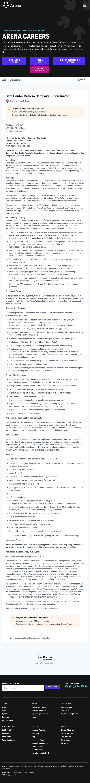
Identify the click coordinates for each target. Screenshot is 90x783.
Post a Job (39, 61)
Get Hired (5, 733)
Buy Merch (64, 743)
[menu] (85, 5)
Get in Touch (65, 740)
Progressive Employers (69, 714)
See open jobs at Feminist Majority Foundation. (29, 112)
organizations (15, 80)
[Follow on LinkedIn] (78, 686)
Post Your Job (37, 746)
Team (4, 710)
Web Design (6, 775)
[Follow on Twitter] (70, 686)
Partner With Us (67, 733)
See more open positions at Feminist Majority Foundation (30, 638)
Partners (5, 717)
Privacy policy (39, 663)
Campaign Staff (67, 707)
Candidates (65, 710)
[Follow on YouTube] (82, 686)
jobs (4, 80)
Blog (33, 737)
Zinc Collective (7, 720)
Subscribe (52, 687)
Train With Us (66, 737)
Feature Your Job (39, 69)
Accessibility (29, 772)
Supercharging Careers (40, 714)
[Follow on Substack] (86, 686)
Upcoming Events (8, 740)
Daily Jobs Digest (38, 740)
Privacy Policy (7, 772)
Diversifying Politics (39, 707)
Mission (5, 707)
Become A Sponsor (67, 730)
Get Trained (6, 730)
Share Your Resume (14, 61)
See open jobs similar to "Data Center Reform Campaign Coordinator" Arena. (39, 115)
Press (34, 717)
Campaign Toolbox (38, 730)
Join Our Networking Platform (69, 61)
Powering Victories (39, 710)
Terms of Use (18, 772)
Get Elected (6, 737)
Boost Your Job (37, 750)
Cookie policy (49, 663)
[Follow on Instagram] (74, 686)
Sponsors (5, 714)
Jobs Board (36, 733)
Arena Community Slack (40, 753)
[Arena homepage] (11, 5)
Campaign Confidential (40, 743)
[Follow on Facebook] (66, 686)
